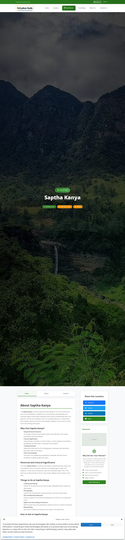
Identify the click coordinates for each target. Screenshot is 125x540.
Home (47, 8)
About (27, 393)
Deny (112, 525)
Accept (91, 525)
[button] (122, 519)
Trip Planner (69, 8)
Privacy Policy (19, 537)
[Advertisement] (94, 499)
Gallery (46, 393)
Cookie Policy (7, 537)
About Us (93, 8)
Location (66, 393)
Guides (56, 8)
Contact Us (30, 537)
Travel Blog (81, 8)
